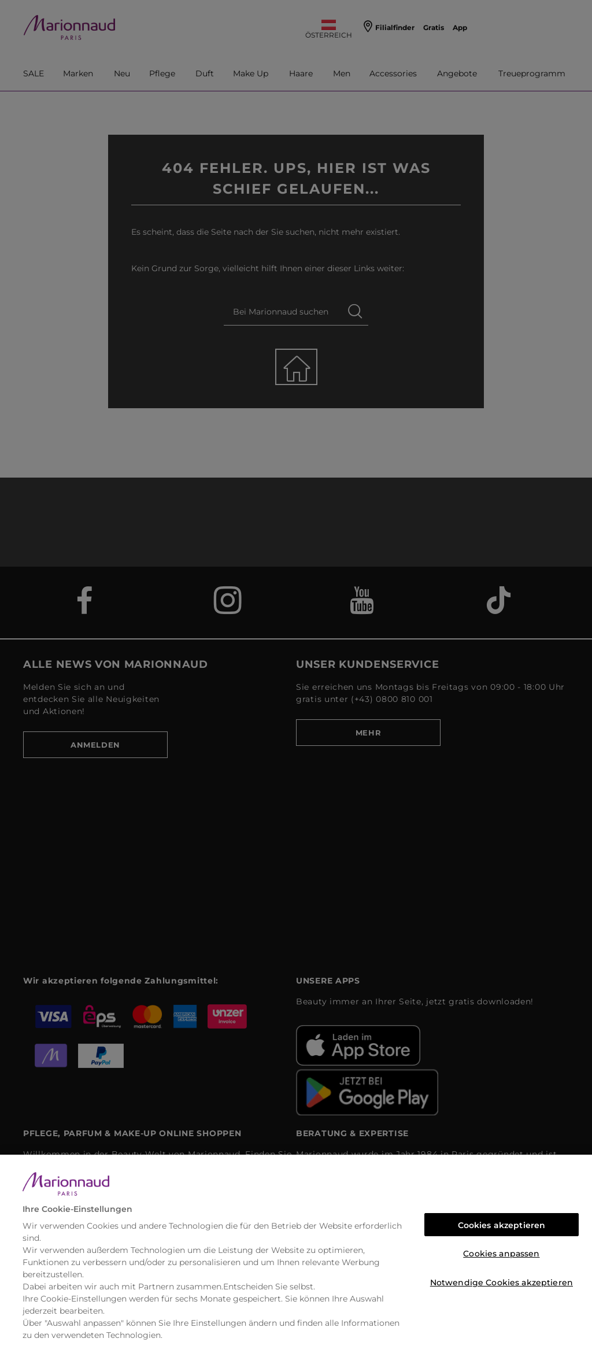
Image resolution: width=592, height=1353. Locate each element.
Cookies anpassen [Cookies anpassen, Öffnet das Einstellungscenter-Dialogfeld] (501, 1253)
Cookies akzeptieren (502, 1225)
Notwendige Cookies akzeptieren (501, 1282)
